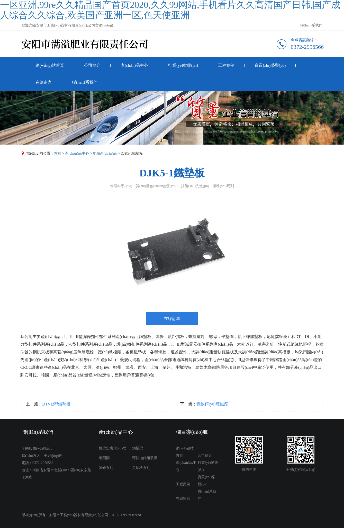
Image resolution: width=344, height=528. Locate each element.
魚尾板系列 (141, 468)
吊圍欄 (104, 458)
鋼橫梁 (137, 448)
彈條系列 (106, 468)
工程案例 (226, 65)
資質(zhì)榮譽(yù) (270, 65)
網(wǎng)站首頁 (49, 65)
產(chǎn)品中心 (134, 65)
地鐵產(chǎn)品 (105, 153)
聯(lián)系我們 (311, 25)
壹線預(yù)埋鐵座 (212, 404)
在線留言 (43, 82)
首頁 (57, 153)
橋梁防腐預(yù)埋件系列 (115, 448)
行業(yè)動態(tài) (183, 65)
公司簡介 (92, 65)
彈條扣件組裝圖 (144, 458)
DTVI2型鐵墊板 (56, 404)
